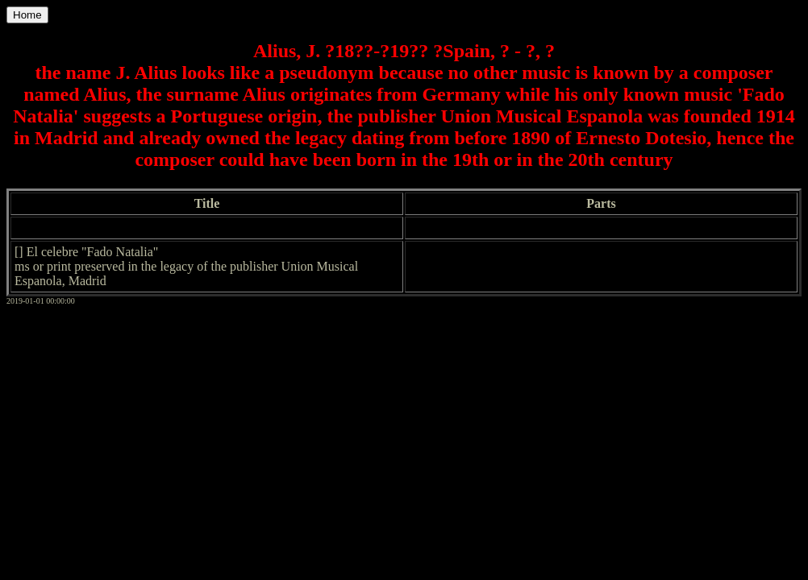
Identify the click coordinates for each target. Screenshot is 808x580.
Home (27, 15)
